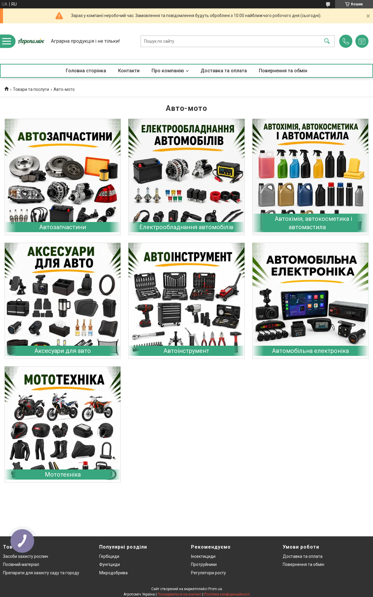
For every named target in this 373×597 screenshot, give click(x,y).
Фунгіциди (109, 564)
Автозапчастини (62, 227)
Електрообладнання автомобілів (186, 227)
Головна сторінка (86, 71)
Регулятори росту (208, 572)
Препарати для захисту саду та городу (41, 572)
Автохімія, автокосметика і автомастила (313, 223)
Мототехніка (63, 474)
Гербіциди (109, 556)
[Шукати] (327, 41)
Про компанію (168, 71)
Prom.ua (215, 589)
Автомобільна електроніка (310, 350)
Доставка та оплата (224, 71)
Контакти (129, 71)
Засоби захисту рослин (25, 556)
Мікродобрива (113, 572)
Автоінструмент (186, 350)
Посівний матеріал (21, 564)
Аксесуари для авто (62, 350)
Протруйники (204, 564)
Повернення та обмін (283, 71)
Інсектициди (203, 556)
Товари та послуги (31, 89)
